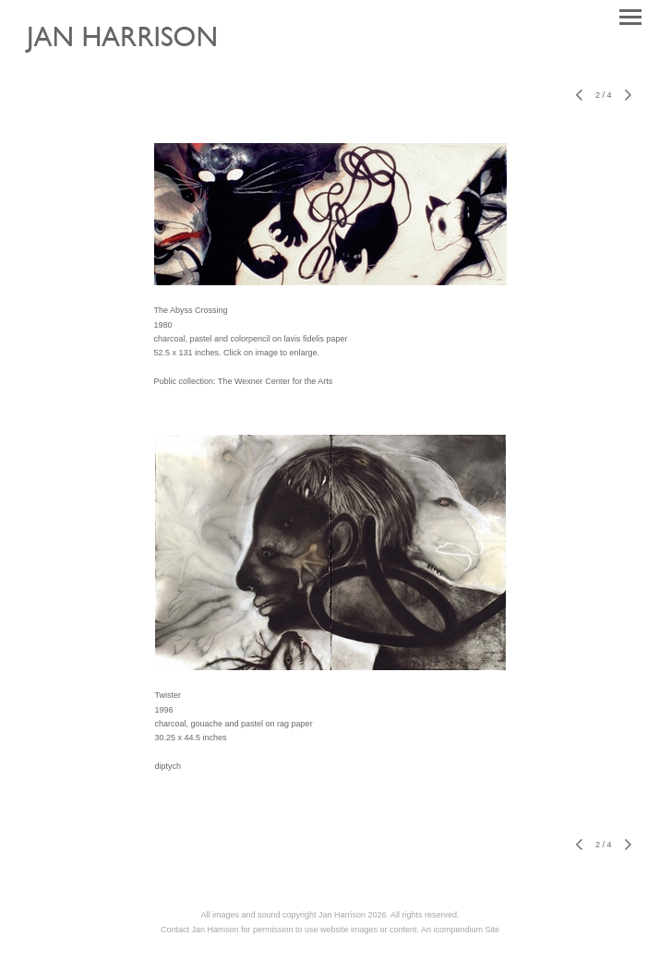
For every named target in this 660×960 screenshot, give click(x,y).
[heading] (134, 60)
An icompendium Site (460, 929)
